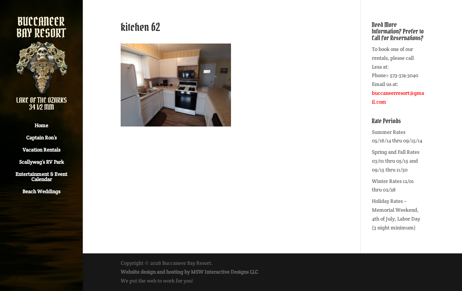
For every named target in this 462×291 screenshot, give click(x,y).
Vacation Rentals (41, 150)
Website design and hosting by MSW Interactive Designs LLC (189, 272)
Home (41, 126)
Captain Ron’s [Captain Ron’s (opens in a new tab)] (41, 138)
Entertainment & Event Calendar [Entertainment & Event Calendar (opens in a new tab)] (41, 177)
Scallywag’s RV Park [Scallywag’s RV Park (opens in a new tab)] (41, 162)
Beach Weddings (41, 192)
